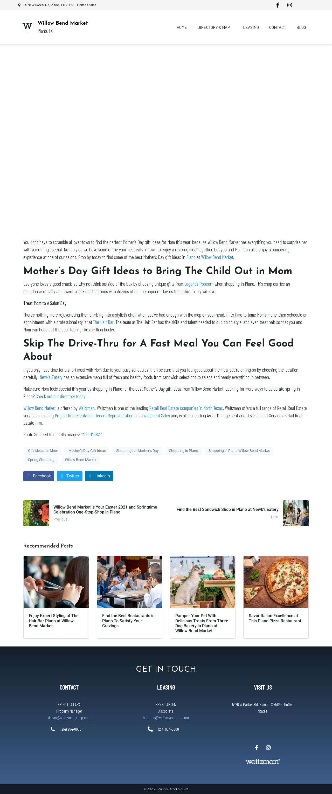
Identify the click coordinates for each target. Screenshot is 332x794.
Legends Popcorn (198, 284)
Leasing (251, 27)
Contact (277, 27)
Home (182, 27)
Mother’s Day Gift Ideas (87, 451)
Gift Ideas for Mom (43, 451)
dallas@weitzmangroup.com (69, 717)
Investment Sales (156, 415)
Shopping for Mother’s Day (137, 451)
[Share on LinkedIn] (99, 476)
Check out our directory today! (61, 396)
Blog (301, 27)
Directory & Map (213, 27)
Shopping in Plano (183, 451)
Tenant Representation (114, 415)
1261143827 (93, 434)
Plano (191, 257)
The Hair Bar (103, 322)
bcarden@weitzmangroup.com (166, 717)
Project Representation (74, 415)
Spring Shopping (41, 460)
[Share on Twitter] (69, 476)
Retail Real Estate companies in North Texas (186, 408)
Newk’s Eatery (51, 377)
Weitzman (87, 408)
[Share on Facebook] (38, 476)
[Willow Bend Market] (27, 25)
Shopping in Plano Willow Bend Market (239, 451)
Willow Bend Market (63, 23)
